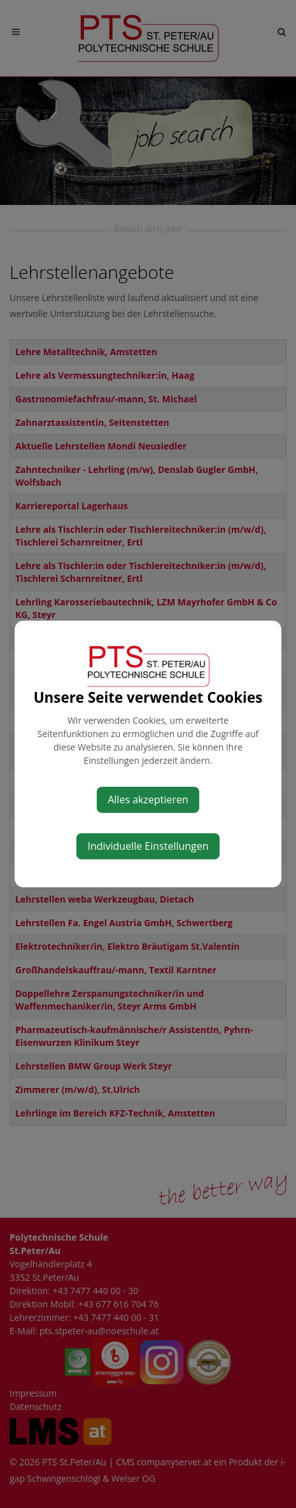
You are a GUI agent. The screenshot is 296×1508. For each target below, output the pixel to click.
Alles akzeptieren (148, 800)
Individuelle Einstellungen (147, 846)
